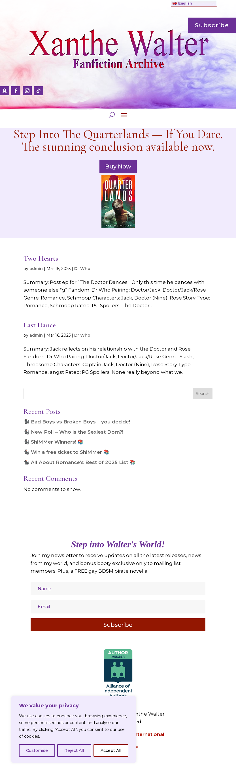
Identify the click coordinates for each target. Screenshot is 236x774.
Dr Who (82, 268)
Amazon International (137, 734)
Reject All (74, 750)
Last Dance (40, 324)
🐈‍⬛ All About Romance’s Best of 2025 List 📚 (79, 462)
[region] (73, 729)
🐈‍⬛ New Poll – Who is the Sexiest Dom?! (73, 432)
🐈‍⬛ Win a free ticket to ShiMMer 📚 (66, 452)
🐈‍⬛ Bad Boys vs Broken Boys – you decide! (77, 422)
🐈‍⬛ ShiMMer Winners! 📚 (54, 442)
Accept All (111, 750)
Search (202, 393)
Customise (37, 750)
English (182, 3)
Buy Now (118, 166)
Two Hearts (41, 258)
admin (36, 268)
